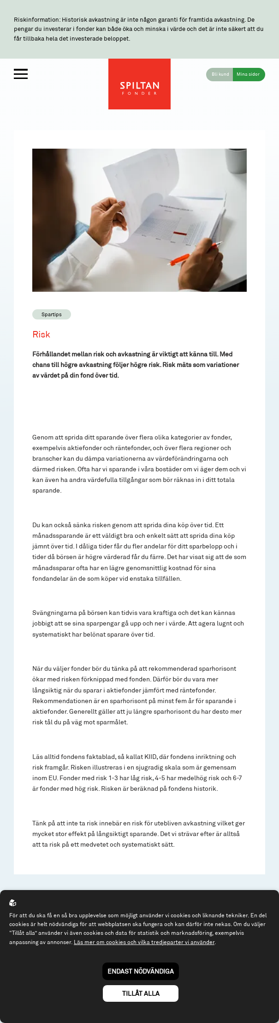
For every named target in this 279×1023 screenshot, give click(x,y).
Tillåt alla (141, 993)
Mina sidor (248, 74)
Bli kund (220, 74)
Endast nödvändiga (140, 971)
